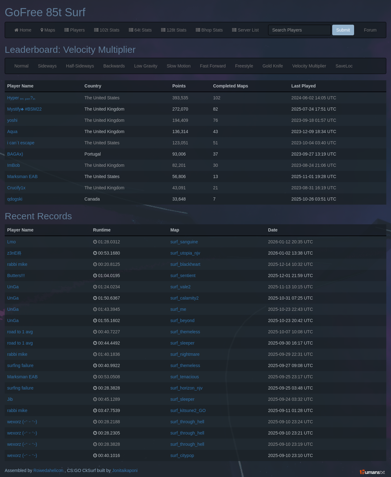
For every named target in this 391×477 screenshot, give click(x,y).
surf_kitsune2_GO (188, 410)
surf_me (178, 309)
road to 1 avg (20, 331)
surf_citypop (182, 455)
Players (74, 29)
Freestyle (244, 65)
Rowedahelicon (48, 470)
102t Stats (106, 29)
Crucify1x (16, 187)
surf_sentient (183, 275)
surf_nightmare (185, 354)
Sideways (47, 65)
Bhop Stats (209, 29)
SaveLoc (344, 65)
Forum (370, 29)
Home (22, 29)
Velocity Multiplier (309, 65)
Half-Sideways (80, 65)
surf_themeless (185, 331)
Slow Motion (178, 65)
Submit (343, 29)
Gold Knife (272, 65)
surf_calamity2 (184, 298)
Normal (21, 65)
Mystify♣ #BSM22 (24, 109)
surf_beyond (182, 320)
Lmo (11, 241)
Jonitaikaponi (125, 470)
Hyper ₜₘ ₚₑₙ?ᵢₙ (21, 97)
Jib (10, 399)
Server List (245, 29)
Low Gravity (145, 65)
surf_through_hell (187, 421)
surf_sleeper (182, 342)
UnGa (13, 286)
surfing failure (20, 365)
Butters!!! (16, 275)
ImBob (13, 165)
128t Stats (173, 29)
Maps (48, 29)
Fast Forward (213, 65)
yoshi (12, 120)
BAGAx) (15, 154)
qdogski (14, 198)
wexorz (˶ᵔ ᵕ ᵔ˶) (22, 421)
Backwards (114, 65)
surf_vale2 (180, 286)
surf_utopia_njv (185, 253)
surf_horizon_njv (186, 387)
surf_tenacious (184, 376)
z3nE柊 (14, 253)
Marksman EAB (22, 176)
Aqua (12, 131)
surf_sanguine (184, 241)
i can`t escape (20, 142)
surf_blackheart (185, 264)
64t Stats (140, 29)
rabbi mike (17, 264)
